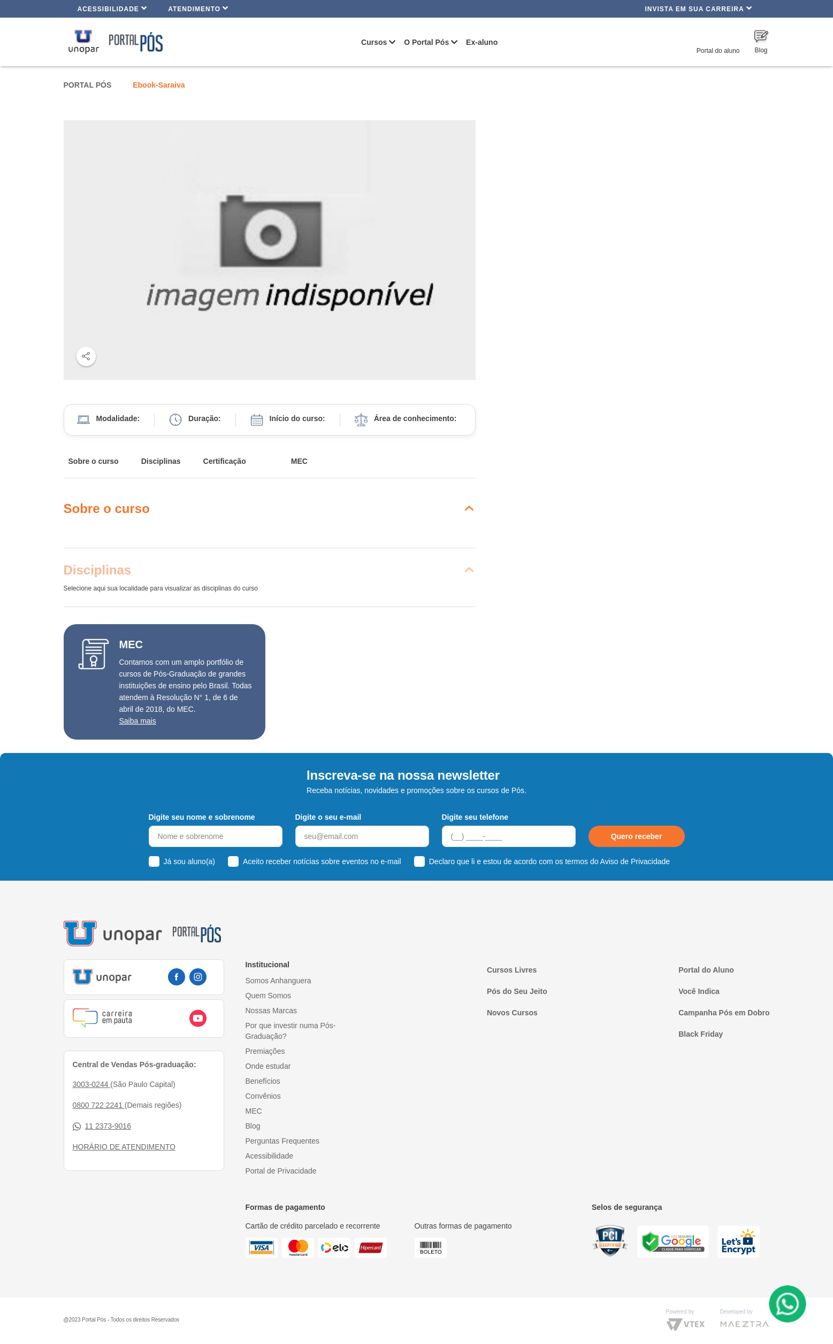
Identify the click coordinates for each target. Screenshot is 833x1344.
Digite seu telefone (475, 817)
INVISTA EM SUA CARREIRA (698, 8)
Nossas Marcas (271, 1010)
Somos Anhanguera (278, 980)
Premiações (265, 1051)
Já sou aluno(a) (190, 861)
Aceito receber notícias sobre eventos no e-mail (322, 861)
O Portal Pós (426, 42)
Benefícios (263, 1081)
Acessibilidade (113, 8)
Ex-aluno (482, 42)
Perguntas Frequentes (283, 1141)
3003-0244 (92, 1084)
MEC (299, 461)
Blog (253, 1126)
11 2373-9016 (102, 1126)
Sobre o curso (93, 461)
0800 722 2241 (99, 1105)
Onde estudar (268, 1066)
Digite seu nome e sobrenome (202, 817)
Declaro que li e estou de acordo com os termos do (549, 861)
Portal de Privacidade (281, 1171)
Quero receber (636, 836)
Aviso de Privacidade (635, 861)
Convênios (263, 1096)
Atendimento (198, 8)
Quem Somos (269, 995)
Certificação (224, 461)
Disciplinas (161, 461)
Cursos (374, 42)
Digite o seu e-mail (328, 817)
